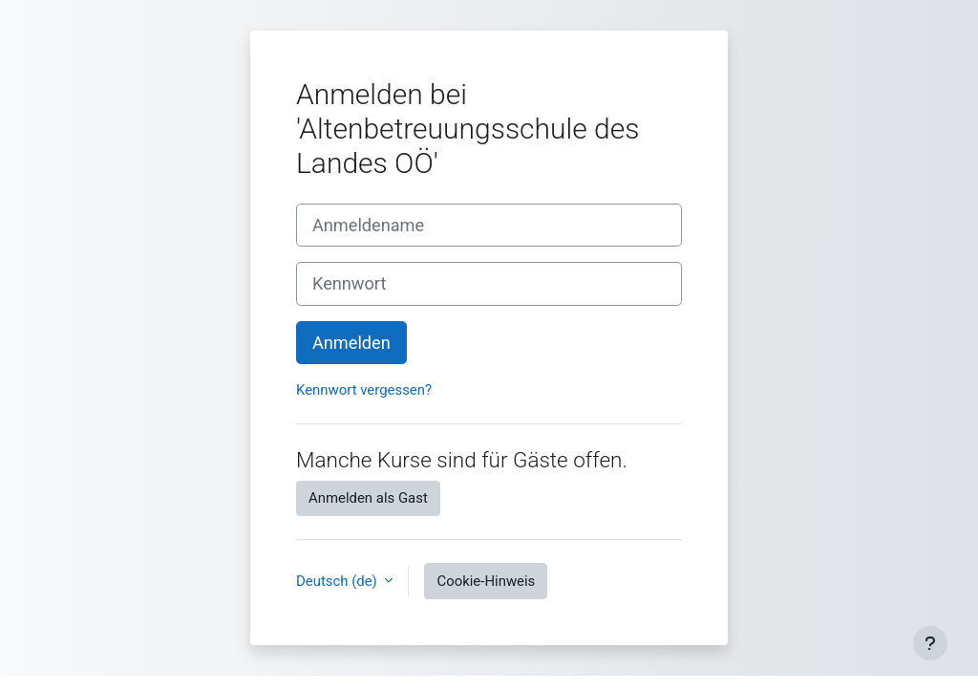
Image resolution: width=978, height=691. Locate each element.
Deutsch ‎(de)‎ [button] (338, 581)
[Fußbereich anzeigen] (930, 643)
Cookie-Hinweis (485, 581)
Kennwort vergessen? (364, 390)
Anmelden (351, 343)
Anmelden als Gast (368, 498)
